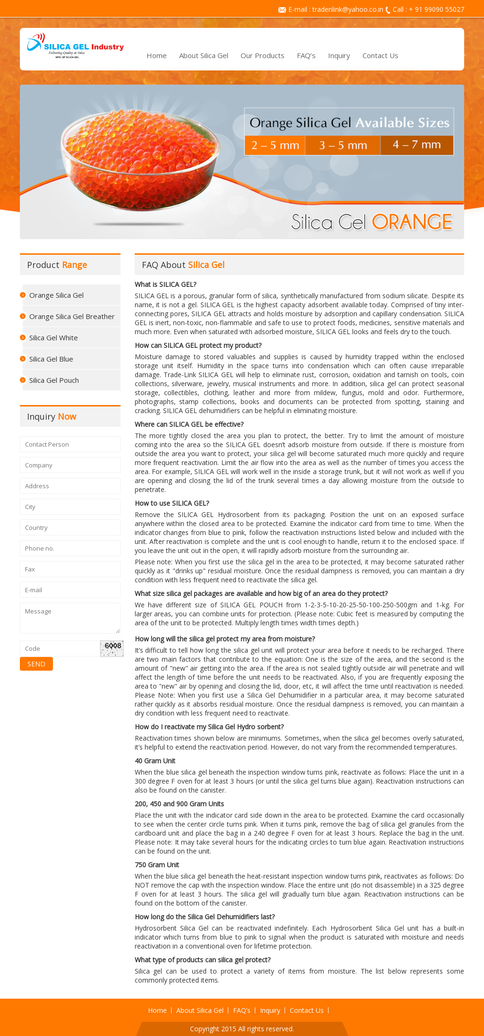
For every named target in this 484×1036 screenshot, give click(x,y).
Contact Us (380, 55)
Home (157, 55)
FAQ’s (306, 55)
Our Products (263, 55)
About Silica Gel (203, 55)
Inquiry (339, 55)
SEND (36, 663)
